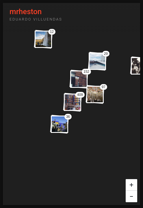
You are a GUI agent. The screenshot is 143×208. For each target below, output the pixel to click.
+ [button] (131, 183)
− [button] (131, 195)
